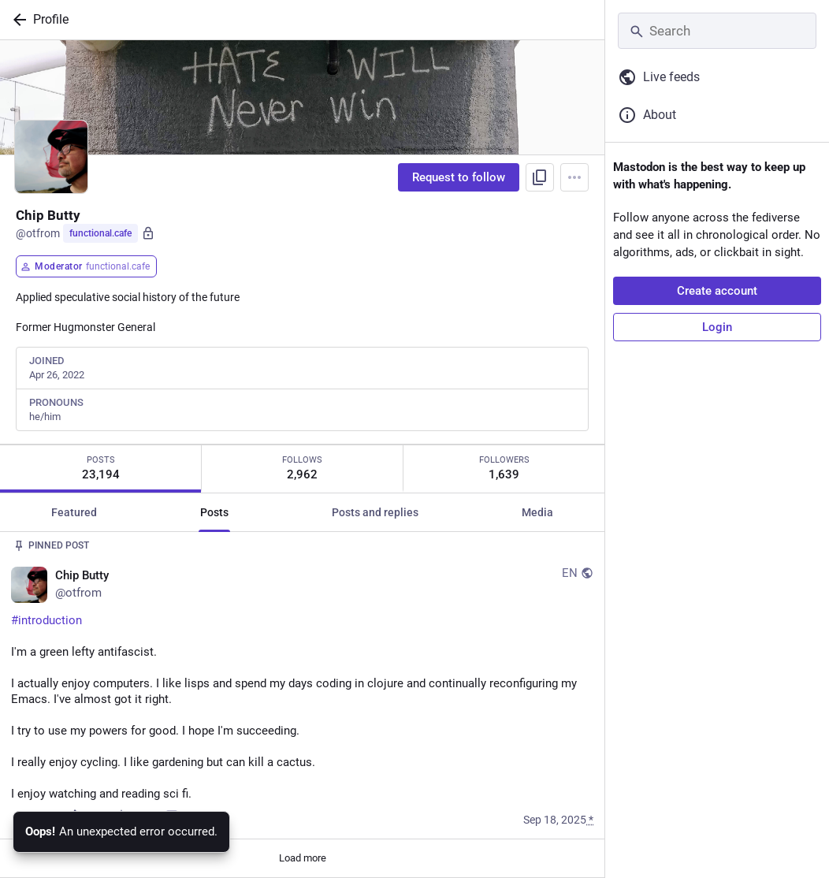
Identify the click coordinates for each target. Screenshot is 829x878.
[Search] (717, 31)
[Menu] (574, 177)
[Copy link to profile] (540, 177)
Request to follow (458, 177)
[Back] (16, 19)
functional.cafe (100, 233)
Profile (51, 19)
